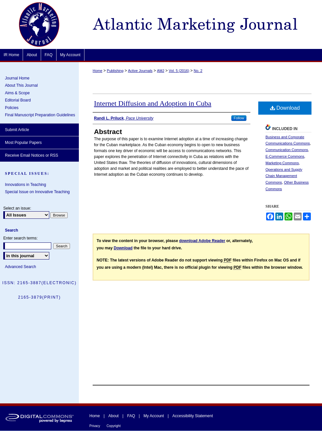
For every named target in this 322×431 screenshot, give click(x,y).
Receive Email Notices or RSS (31, 155)
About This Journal (21, 85)
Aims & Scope (17, 93)
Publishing (115, 71)
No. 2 (198, 71)
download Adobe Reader (202, 240)
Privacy (94, 426)
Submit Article (17, 129)
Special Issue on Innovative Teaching (37, 192)
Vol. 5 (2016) (179, 71)
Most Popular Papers (23, 142)
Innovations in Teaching (25, 184)
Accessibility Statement (192, 416)
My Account (154, 416)
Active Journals (140, 71)
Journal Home (17, 78)
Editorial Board (18, 100)
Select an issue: (17, 208)
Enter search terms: (20, 238)
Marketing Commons (282, 163)
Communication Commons (286, 150)
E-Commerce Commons (284, 156)
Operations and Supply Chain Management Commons (283, 176)
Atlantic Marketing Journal (200, 24)
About (113, 416)
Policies (11, 107)
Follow (239, 118)
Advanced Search (20, 266)
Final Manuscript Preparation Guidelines (40, 115)
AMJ (160, 71)
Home (97, 71)
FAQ (131, 416)
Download (285, 108)
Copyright (113, 426)
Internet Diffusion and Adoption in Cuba (152, 103)
